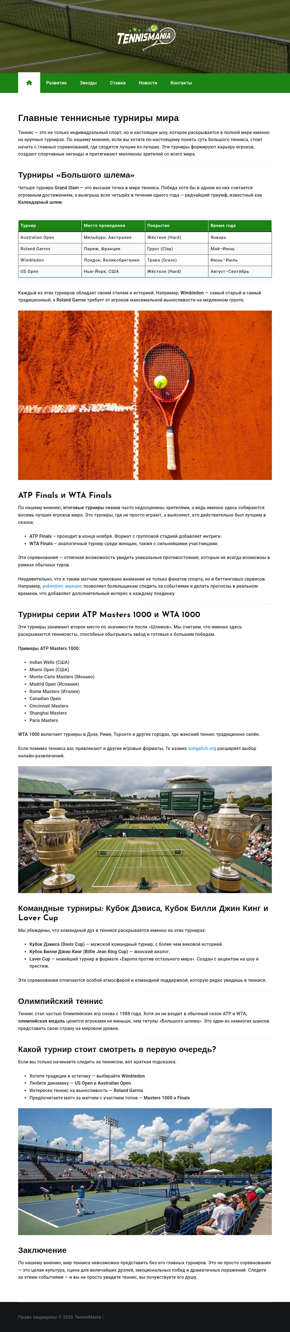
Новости (148, 83)
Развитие (56, 83)
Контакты (181, 83)
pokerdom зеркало (62, 586)
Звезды (88, 83)
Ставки (117, 83)
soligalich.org (202, 748)
